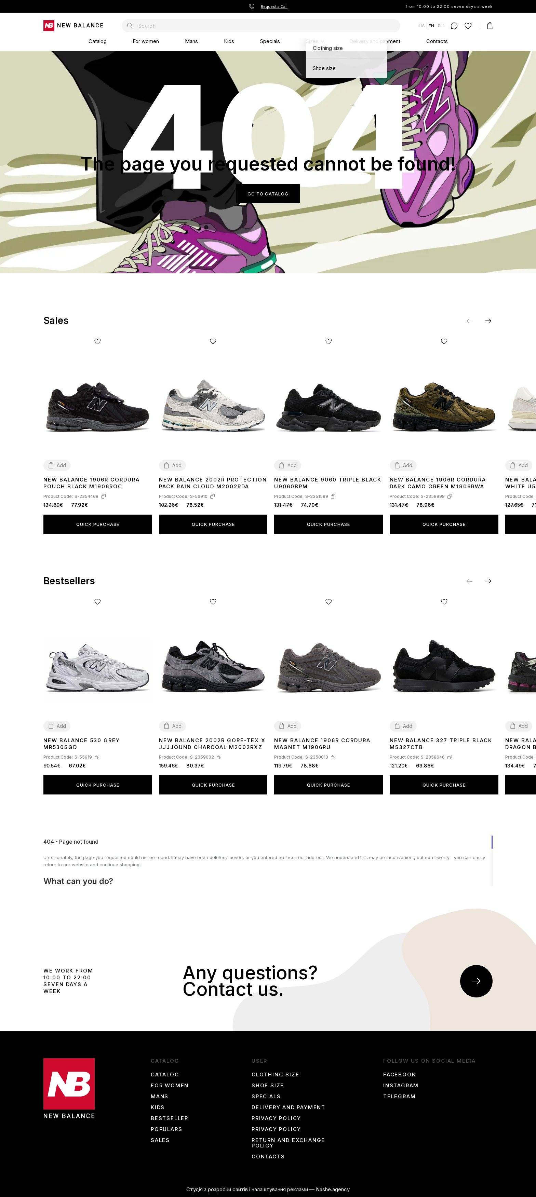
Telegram (399, 1096)
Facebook (399, 1074)
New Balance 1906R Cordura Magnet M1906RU (322, 743)
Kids (229, 41)
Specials (270, 41)
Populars (166, 1129)
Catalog (98, 41)
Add (61, 465)
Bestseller (169, 1118)
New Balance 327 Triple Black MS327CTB (441, 743)
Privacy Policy (276, 1118)
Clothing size (275, 1074)
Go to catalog (268, 193)
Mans (191, 41)
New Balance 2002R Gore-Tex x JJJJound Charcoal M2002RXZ (212, 743)
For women (146, 41)
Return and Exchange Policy (288, 1143)
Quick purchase (97, 524)
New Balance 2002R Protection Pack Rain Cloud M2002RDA (213, 483)
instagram (401, 1085)
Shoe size (268, 1085)
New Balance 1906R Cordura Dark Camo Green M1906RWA (438, 483)
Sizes (312, 41)
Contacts (437, 41)
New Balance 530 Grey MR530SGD (81, 743)
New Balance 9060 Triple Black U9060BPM (327, 483)
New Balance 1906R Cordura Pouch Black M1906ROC (91, 483)
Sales (160, 1140)
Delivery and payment (374, 41)
